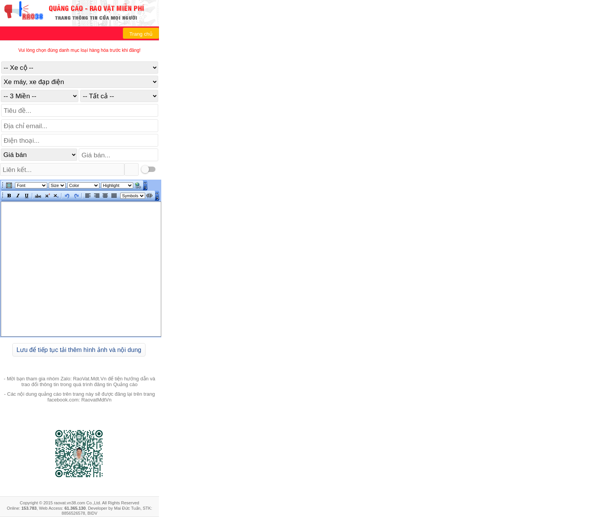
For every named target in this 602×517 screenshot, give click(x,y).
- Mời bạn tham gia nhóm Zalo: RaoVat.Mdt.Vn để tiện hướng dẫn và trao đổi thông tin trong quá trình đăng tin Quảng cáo (79, 381)
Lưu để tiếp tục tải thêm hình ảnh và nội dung (79, 350)
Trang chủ (140, 34)
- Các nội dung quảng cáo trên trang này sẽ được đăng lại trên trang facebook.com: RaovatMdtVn (79, 397)
